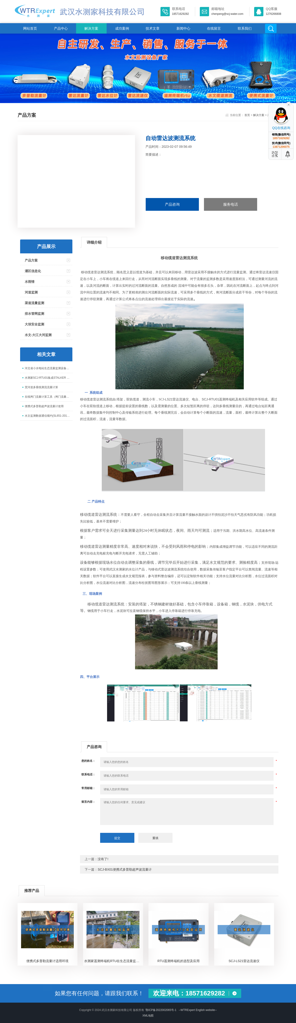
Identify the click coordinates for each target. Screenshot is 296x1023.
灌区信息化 (33, 271)
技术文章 (153, 28)
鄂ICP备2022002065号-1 (160, 1010)
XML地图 (148, 1015)
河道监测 (31, 292)
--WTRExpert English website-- (198, 1010)
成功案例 (122, 28)
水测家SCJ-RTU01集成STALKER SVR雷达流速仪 (48, 377)
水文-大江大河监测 (38, 335)
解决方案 (91, 28)
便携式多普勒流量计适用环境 (47, 961)
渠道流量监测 (34, 303)
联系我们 (245, 28)
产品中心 (61, 28)
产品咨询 (172, 204)
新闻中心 (183, 28)
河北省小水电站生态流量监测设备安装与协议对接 (48, 368)
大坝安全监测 (34, 324)
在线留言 (214, 28)
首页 (247, 115)
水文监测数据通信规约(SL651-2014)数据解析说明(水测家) (48, 415)
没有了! (103, 859)
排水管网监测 (34, 313)
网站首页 (30, 28)
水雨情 (29, 281)
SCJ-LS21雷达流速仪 (244, 961)
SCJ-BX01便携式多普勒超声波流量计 (124, 869)
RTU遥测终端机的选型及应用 (178, 961)
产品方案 (31, 260)
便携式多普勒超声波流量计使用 (44, 406)
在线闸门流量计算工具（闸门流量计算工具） (48, 396)
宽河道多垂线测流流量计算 (41, 387)
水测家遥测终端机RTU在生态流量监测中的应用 (113, 961)
